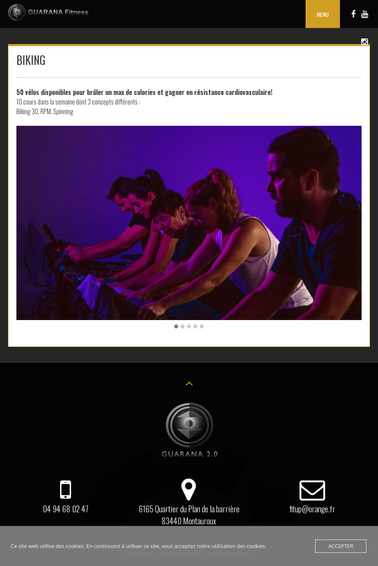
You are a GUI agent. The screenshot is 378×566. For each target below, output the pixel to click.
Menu (323, 14)
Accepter (340, 546)
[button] (176, 326)
